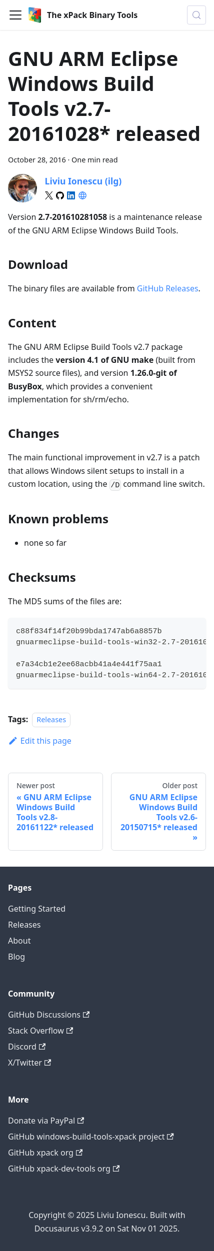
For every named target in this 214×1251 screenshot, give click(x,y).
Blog (16, 956)
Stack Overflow (40, 1030)
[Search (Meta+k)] (196, 14)
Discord (27, 1046)
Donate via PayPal (46, 1120)
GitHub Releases (167, 288)
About (19, 940)
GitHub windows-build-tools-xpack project (91, 1136)
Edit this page (40, 740)
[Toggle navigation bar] (15, 14)
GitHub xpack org (45, 1152)
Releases (51, 719)
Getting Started (37, 908)
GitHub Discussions (49, 1014)
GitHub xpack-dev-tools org (64, 1168)
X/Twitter (29, 1062)
